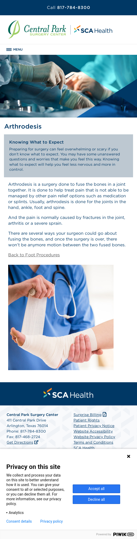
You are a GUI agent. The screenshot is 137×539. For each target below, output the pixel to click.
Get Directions (20, 442)
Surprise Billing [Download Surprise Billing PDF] (90, 415)
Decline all (96, 499)
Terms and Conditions (93, 442)
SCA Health (84, 448)
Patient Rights (87, 420)
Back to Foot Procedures (34, 254)
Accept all (96, 489)
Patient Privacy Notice (94, 426)
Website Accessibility (93, 431)
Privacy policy (51, 521)
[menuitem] (68, 392)
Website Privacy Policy (94, 437)
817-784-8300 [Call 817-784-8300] (68, 7)
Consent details (19, 521)
